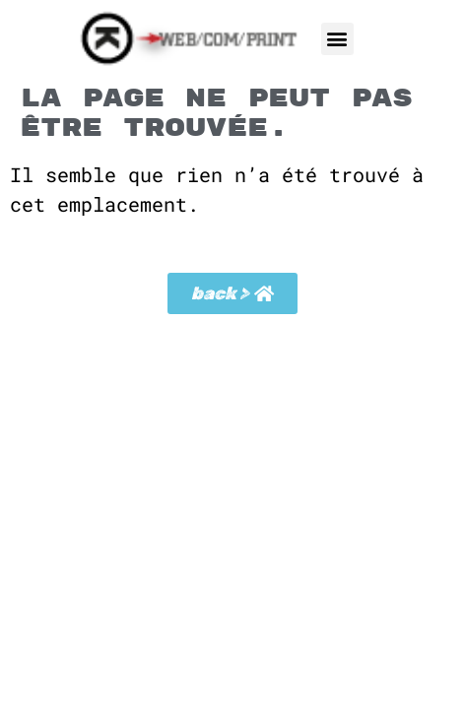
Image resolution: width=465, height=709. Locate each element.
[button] (337, 39)
